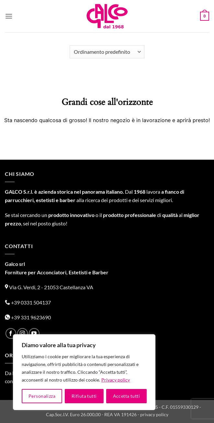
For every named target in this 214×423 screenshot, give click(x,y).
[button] (9, 16)
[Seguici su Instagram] (22, 333)
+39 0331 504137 (28, 302)
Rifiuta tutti (84, 396)
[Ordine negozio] (107, 51)
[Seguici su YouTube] (34, 333)
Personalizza (41, 396)
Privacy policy (115, 380)
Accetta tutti (126, 396)
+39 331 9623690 (28, 317)
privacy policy (154, 414)
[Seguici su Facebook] (11, 333)
